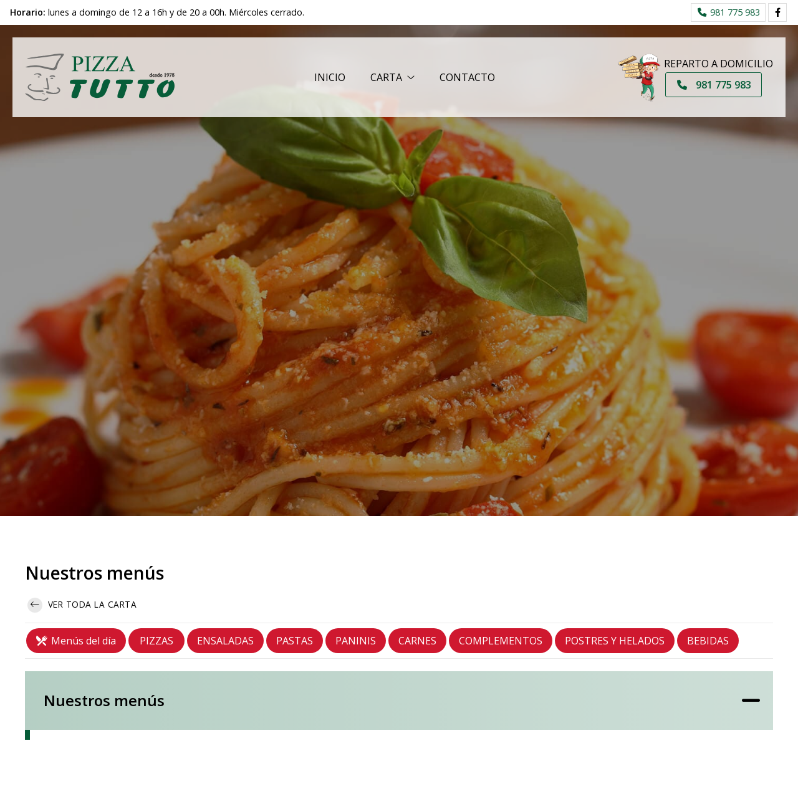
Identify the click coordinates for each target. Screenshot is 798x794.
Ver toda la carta (82, 605)
